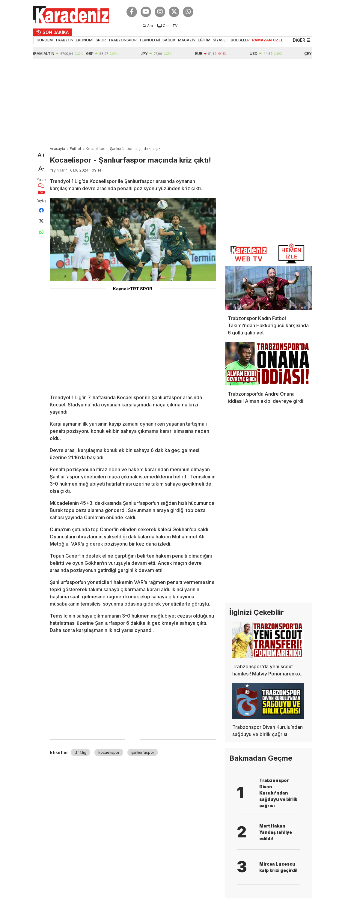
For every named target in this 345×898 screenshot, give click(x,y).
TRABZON (64, 40)
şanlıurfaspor (142, 752)
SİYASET (220, 40)
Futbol (75, 148)
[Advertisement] (172, 104)
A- (41, 168)
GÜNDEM (45, 40)
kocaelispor (108, 752)
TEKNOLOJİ (149, 40)
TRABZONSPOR (122, 40)
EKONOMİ (84, 40)
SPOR (101, 40)
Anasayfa (57, 148)
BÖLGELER (240, 40)
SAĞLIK (169, 40)
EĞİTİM (204, 40)
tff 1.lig (80, 752)
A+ (41, 155)
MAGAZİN (186, 40)
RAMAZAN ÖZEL (267, 40)
